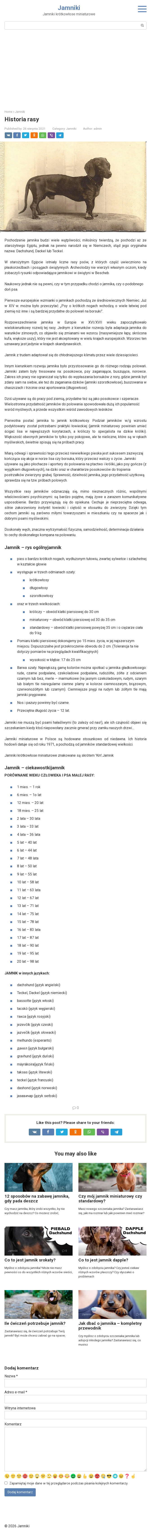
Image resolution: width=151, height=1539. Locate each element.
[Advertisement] (75, 69)
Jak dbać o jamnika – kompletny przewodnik (110, 1326)
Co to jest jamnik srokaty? (30, 1260)
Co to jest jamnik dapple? (103, 1260)
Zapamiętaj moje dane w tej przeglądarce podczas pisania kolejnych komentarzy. (68, 1484)
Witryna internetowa (20, 1408)
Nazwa (11, 1376)
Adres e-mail (15, 1392)
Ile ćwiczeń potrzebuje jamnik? (34, 1323)
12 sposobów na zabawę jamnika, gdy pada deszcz (36, 1199)
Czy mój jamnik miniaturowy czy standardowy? (110, 1199)
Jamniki (69, 7)
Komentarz (13, 1424)
